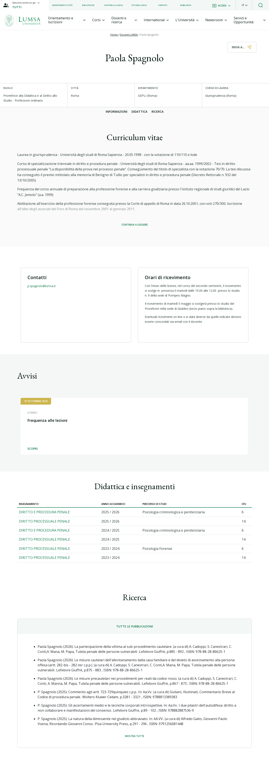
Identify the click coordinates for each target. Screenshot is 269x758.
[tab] (67, 20)
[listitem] (62, 5)
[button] (244, 5)
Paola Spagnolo (149, 35)
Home (114, 35)
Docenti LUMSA (129, 35)
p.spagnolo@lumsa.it (42, 286)
